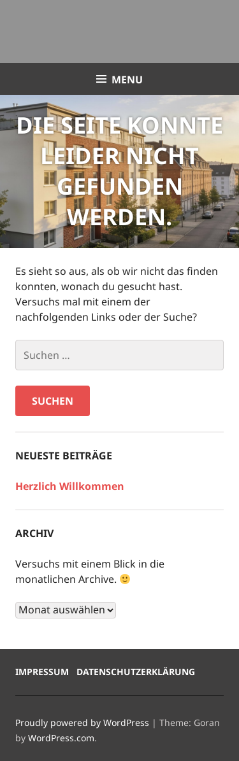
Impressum (42, 672)
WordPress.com (61, 738)
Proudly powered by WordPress (82, 722)
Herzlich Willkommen (69, 486)
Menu (127, 80)
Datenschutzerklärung (135, 672)
